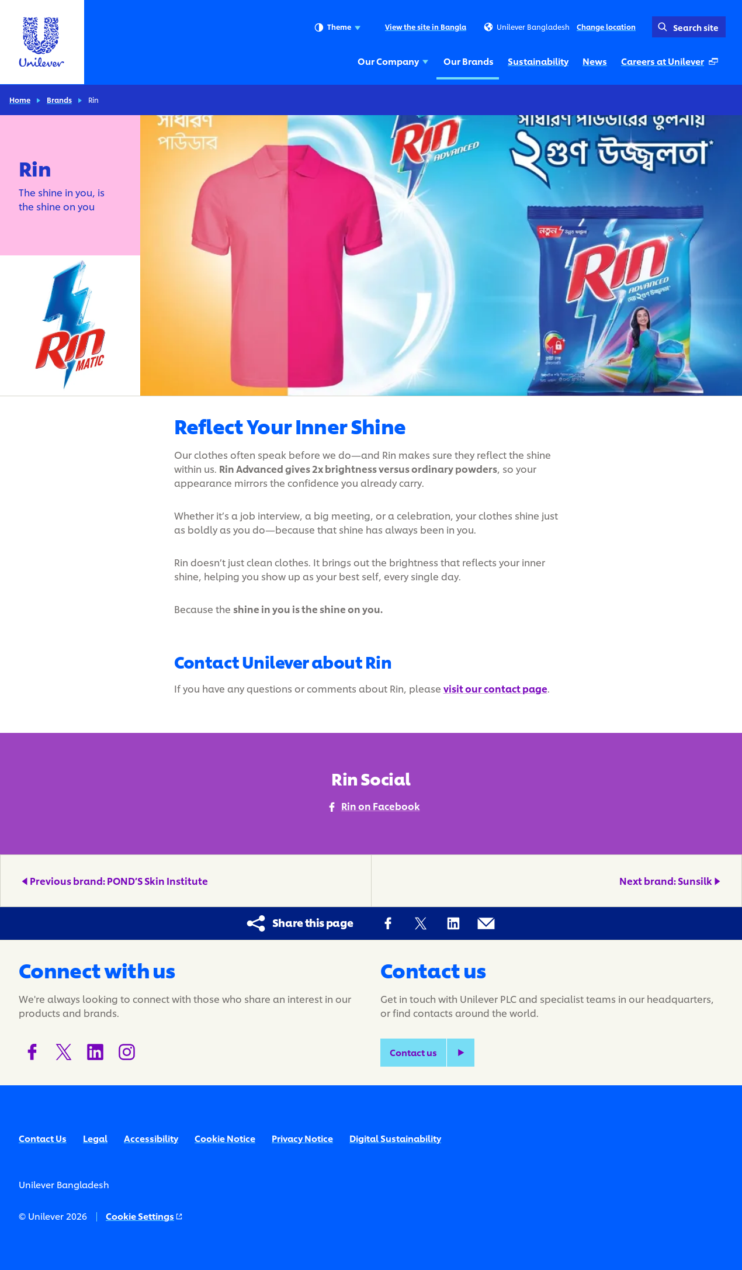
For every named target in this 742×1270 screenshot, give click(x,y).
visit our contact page (495, 688)
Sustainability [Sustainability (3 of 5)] (538, 61)
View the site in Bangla (425, 26)
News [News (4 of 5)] (594, 61)
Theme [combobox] (337, 27)
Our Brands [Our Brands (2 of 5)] (468, 61)
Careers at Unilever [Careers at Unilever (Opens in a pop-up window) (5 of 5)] (672, 64)
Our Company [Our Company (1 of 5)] (393, 61)
